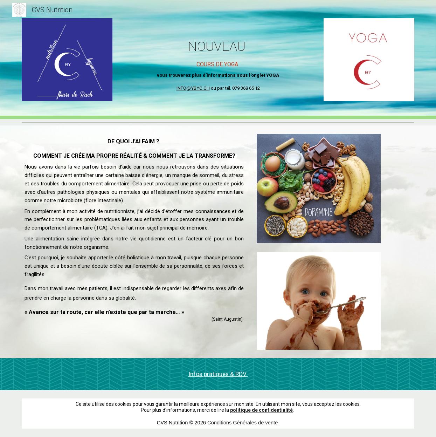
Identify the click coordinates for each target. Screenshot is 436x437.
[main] (218, 56)
